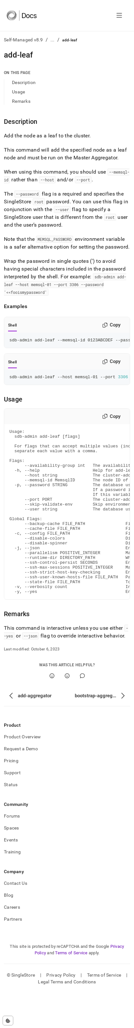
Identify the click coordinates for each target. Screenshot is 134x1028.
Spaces (11, 862)
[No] (67, 710)
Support (12, 807)
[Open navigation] (119, 15)
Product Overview (22, 771)
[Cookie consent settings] (8, 1020)
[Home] (21, 15)
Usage (18, 91)
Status (11, 819)
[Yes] (52, 710)
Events (11, 874)
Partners (13, 954)
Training (12, 886)
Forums (12, 850)
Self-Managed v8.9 (23, 39)
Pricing (11, 795)
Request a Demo (21, 783)
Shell (12, 325)
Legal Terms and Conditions (67, 1016)
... (52, 39)
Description (24, 82)
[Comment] (82, 710)
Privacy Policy (60, 1009)
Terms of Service (71, 987)
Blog (8, 930)
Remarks (21, 101)
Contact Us (15, 918)
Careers (12, 942)
